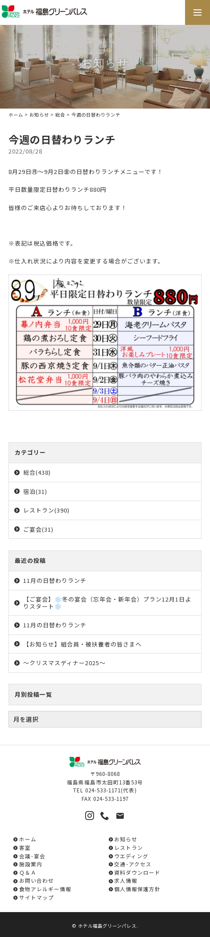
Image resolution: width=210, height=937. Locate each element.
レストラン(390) (46, 510)
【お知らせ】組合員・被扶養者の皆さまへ (82, 644)
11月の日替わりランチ (54, 580)
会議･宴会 (32, 856)
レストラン (128, 847)
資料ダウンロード (137, 872)
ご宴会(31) (38, 529)
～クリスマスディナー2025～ (64, 662)
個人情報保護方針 (137, 889)
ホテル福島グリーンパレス (107, 925)
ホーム (15, 114)
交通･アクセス (133, 864)
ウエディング (131, 856)
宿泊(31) (35, 491)
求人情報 (125, 880)
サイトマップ (36, 897)
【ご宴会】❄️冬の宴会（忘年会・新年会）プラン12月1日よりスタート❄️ (107, 602)
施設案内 (30, 864)
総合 (60, 114)
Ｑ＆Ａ (28, 872)
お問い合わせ (36, 880)
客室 (25, 847)
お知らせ (39, 114)
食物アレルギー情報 (45, 889)
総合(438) (37, 472)
